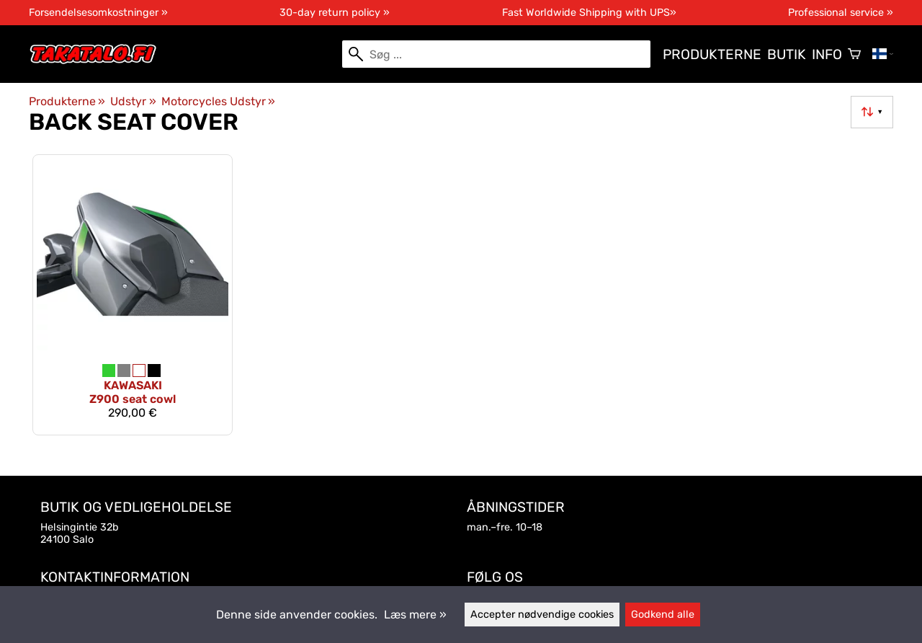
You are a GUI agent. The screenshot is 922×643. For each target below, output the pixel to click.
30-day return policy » (334, 12)
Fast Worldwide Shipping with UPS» (589, 12)
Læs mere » (415, 614)
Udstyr (133, 101)
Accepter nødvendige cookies (542, 614)
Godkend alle (662, 614)
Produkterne (712, 54)
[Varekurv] (854, 54)
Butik (786, 54)
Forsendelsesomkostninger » (98, 12)
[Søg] (496, 54)
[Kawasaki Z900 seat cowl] (132, 294)
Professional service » (840, 12)
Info (827, 54)
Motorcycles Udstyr (218, 101)
